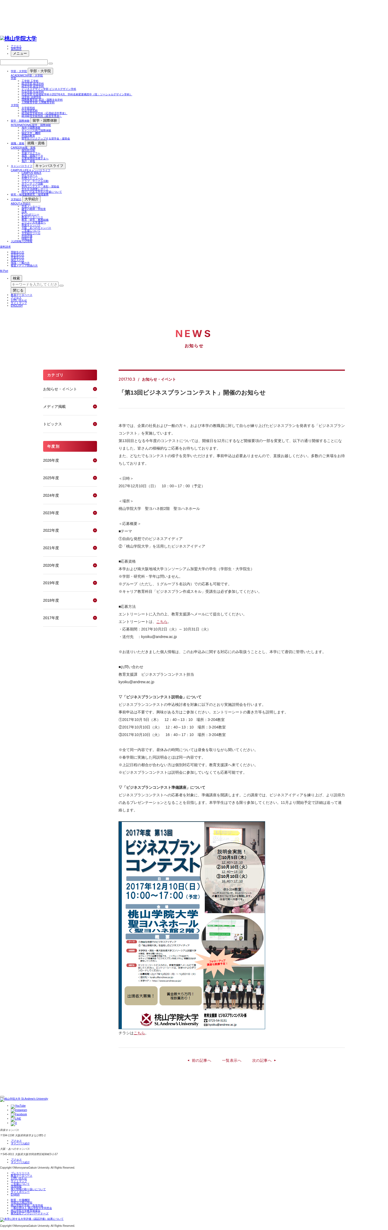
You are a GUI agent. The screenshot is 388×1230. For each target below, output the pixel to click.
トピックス (52, 424)
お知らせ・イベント (60, 389)
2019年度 (51, 583)
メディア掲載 (54, 406)
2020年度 (51, 565)
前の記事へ (201, 1060)
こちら (162, 621)
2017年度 (51, 618)
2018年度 (51, 600)
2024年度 (51, 495)
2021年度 (51, 548)
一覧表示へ (231, 1060)
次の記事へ (262, 1060)
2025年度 (51, 478)
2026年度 (51, 460)
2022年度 (51, 530)
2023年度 (51, 513)
